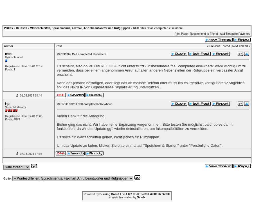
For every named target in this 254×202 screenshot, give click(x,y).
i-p (7, 104)
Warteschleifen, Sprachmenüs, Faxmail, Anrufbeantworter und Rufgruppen (80, 28)
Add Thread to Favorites (235, 33)
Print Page (181, 33)
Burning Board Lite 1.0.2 (116, 194)
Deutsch (21, 28)
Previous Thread (219, 46)
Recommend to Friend (204, 33)
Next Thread (240, 46)
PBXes (8, 28)
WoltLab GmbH (160, 194)
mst (8, 54)
